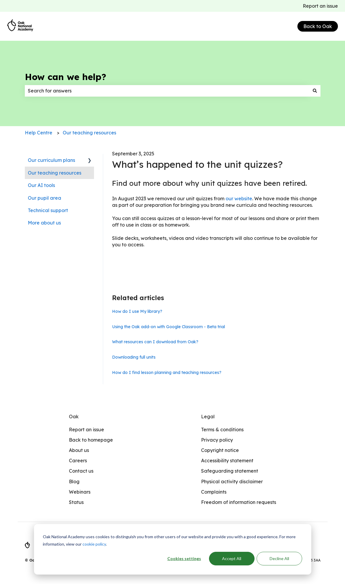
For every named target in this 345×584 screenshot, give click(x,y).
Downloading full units (134, 357)
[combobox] (167, 90)
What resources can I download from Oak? (155, 341)
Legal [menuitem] (208, 416)
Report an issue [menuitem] (86, 429)
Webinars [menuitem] (79, 492)
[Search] (314, 90)
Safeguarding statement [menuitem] (229, 471)
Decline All (279, 558)
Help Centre (38, 133)
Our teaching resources (89, 133)
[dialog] (172, 549)
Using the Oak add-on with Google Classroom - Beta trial (168, 326)
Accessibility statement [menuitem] (227, 460)
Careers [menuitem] (78, 460)
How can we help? (65, 76)
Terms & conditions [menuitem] (222, 429)
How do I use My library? (137, 311)
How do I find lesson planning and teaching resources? (166, 372)
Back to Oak (317, 26)
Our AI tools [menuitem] (41, 185)
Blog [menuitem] (74, 481)
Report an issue (320, 6)
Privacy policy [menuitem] (217, 440)
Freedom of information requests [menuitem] (238, 502)
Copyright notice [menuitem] (220, 450)
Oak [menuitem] (74, 416)
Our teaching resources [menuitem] (54, 173)
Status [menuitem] (76, 502)
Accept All (231, 558)
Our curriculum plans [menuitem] (51, 160)
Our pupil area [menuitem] (44, 198)
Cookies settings (184, 558)
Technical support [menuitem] (48, 210)
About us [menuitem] (79, 450)
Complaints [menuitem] (213, 492)
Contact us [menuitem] (81, 471)
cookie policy (94, 543)
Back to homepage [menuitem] (91, 440)
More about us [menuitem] (44, 223)
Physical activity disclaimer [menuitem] (232, 481)
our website (239, 198)
